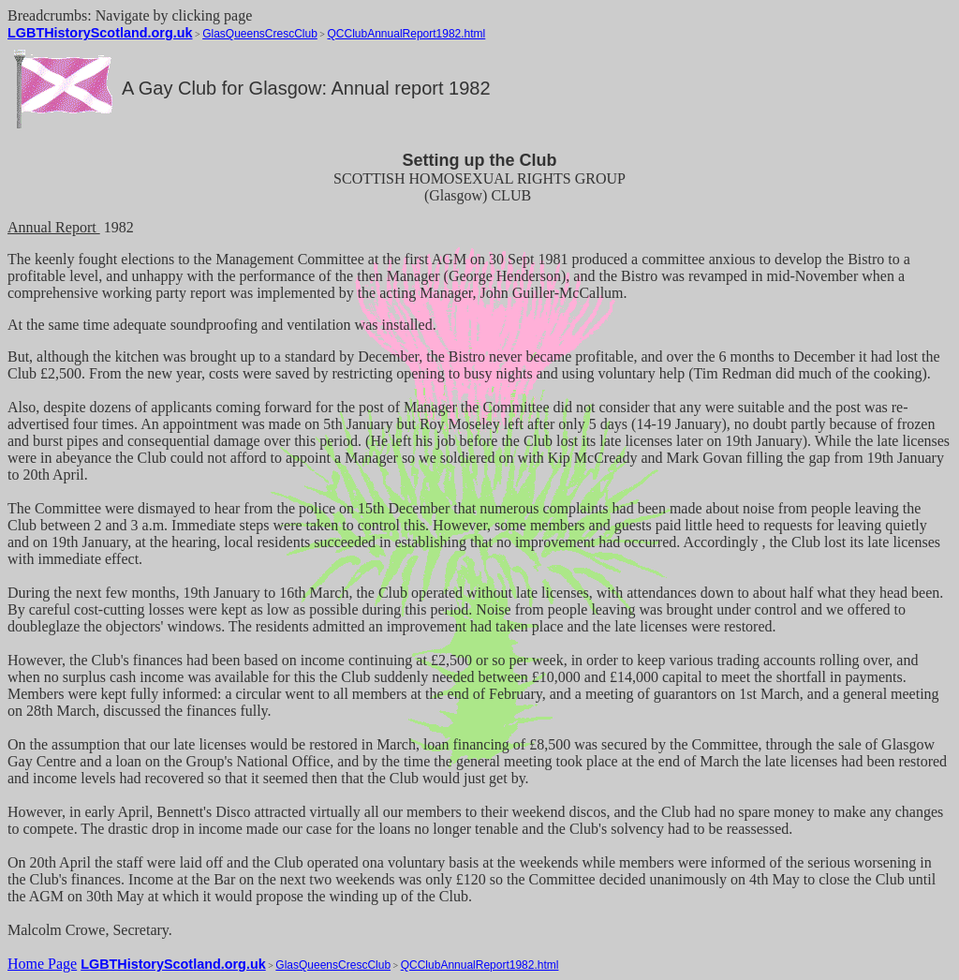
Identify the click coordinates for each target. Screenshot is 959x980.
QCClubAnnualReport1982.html (407, 33)
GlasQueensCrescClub (259, 33)
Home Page (42, 964)
